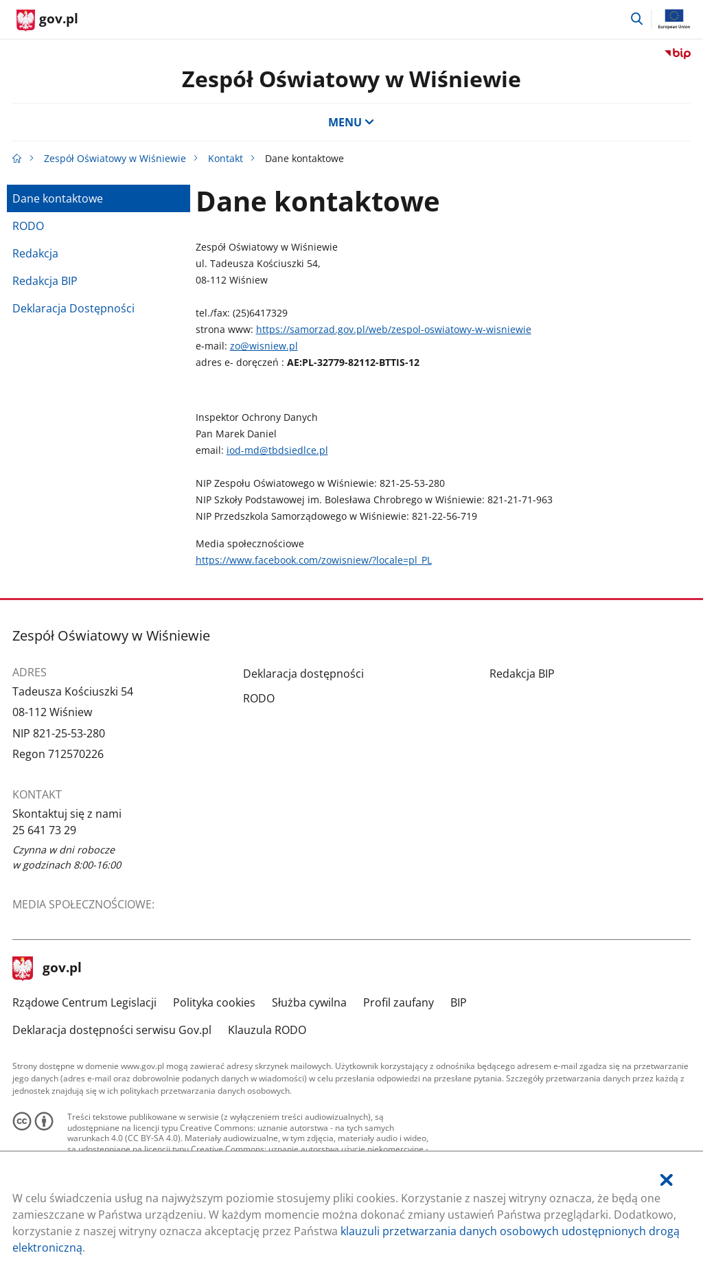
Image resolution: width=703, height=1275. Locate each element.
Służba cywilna (309, 1002)
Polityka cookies (214, 1002)
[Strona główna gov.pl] (47, 21)
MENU (351, 122)
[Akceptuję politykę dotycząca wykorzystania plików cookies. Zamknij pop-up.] (667, 1180)
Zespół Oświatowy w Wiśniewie (351, 78)
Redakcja (35, 253)
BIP (458, 1002)
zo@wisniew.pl (264, 345)
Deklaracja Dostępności (73, 308)
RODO (28, 225)
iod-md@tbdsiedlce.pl (277, 450)
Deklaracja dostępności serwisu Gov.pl (111, 1029)
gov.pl (47, 968)
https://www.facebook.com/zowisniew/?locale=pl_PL (314, 559)
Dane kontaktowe (57, 198)
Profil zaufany (398, 1002)
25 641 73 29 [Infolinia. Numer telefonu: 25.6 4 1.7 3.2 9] (44, 830)
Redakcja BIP (45, 280)
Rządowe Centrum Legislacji (84, 1002)
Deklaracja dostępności (303, 673)
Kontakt (225, 158)
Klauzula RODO (267, 1029)
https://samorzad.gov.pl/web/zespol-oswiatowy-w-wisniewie (393, 329)
